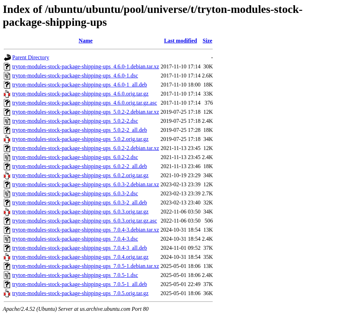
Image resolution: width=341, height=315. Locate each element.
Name (86, 41)
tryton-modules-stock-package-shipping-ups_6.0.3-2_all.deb (79, 202)
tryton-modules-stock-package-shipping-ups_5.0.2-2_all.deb (79, 130)
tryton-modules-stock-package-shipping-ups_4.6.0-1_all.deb (79, 85)
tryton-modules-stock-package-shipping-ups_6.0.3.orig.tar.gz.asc (84, 221)
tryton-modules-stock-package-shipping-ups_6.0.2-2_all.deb (79, 166)
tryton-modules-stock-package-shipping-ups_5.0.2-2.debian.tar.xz (85, 112)
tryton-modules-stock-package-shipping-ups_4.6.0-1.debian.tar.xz (85, 66)
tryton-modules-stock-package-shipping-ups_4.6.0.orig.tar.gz (80, 94)
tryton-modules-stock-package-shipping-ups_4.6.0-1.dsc (75, 75)
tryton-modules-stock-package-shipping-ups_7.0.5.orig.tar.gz (80, 293)
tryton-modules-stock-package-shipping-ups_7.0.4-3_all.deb (79, 248)
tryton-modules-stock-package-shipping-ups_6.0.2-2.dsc (75, 157)
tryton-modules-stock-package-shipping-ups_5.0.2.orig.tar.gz (80, 139)
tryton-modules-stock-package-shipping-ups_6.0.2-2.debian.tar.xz (85, 148)
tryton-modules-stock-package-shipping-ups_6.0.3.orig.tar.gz (80, 212)
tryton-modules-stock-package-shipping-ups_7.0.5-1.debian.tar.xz (85, 266)
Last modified (180, 41)
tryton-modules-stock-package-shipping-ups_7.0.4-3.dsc (75, 239)
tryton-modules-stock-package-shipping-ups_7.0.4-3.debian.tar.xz (85, 230)
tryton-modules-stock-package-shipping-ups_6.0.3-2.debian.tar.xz (85, 184)
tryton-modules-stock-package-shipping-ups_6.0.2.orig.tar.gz (80, 175)
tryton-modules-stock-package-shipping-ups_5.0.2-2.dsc (75, 121)
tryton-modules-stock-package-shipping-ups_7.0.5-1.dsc (75, 275)
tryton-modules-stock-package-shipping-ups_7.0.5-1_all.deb (79, 284)
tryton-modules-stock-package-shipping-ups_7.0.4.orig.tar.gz (80, 257)
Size (207, 41)
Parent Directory (30, 57)
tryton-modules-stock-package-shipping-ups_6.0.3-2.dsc (75, 193)
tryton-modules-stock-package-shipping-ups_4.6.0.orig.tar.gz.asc (84, 103)
